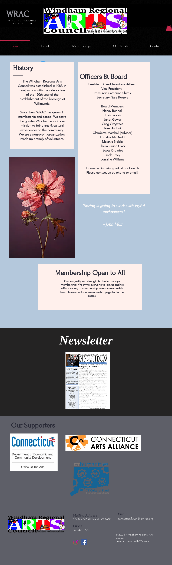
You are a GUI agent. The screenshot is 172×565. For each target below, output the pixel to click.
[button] (169, 27)
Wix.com (144, 541)
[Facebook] (84, 542)
